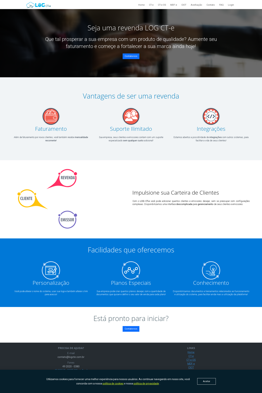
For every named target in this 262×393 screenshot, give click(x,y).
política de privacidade (146, 383)
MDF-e (173, 4)
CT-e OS (162, 4)
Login (231, 4)
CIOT (183, 4)
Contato (211, 4)
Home (141, 4)
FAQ (221, 4)
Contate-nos (131, 56)
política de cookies (113, 383)
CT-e (151, 4)
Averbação (196, 4)
